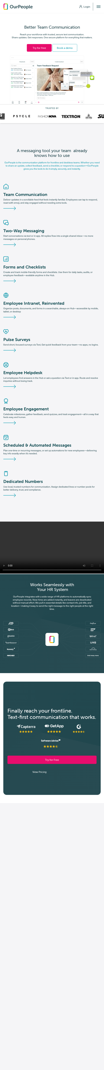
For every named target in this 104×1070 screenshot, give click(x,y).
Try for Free (52, 761)
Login (84, 6)
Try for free (39, 48)
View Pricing (39, 773)
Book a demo (65, 48)
